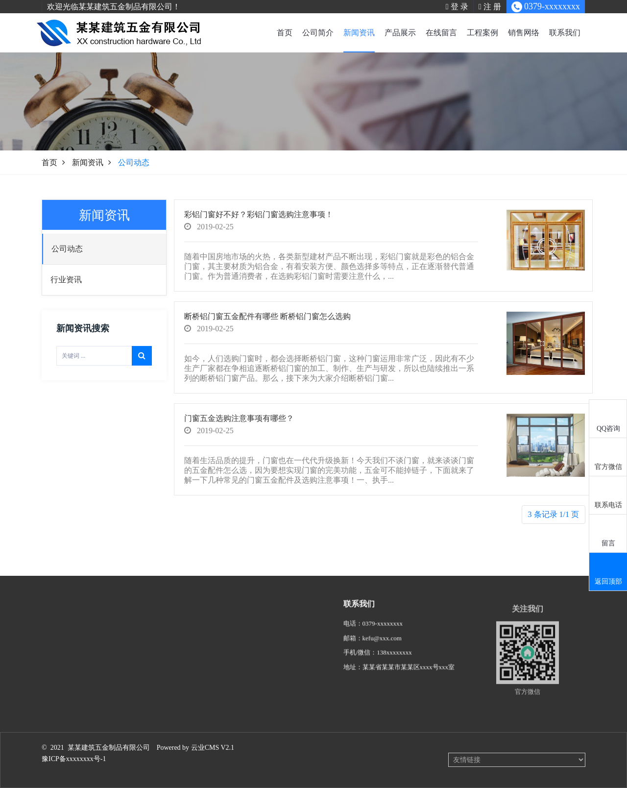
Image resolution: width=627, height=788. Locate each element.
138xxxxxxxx (394, 663)
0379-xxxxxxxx (382, 634)
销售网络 (523, 32)
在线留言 (441, 32)
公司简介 (318, 32)
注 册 (490, 6)
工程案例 (482, 32)
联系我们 (564, 32)
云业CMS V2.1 (212, 747)
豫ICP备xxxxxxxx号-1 (74, 759)
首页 (284, 32)
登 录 (457, 6)
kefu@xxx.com (382, 649)
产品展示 (400, 32)
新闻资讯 (359, 32)
